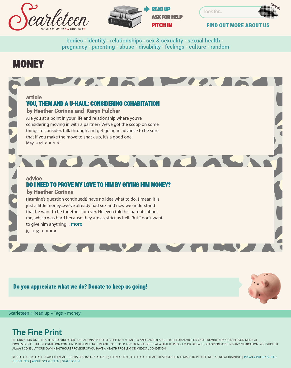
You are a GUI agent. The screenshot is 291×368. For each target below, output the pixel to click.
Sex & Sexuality (164, 40)
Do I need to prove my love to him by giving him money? (98, 184)
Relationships (126, 40)
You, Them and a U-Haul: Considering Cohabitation (92, 103)
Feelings (174, 46)
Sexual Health (204, 40)
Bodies (74, 40)
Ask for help (166, 17)
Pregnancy (74, 46)
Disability (150, 46)
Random (220, 46)
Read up (160, 9)
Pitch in (161, 25)
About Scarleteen (45, 361)
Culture (197, 46)
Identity (96, 40)
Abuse (126, 46)
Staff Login (71, 361)
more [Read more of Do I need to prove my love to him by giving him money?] (76, 225)
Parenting (103, 46)
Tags (58, 313)
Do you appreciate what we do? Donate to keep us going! (80, 286)
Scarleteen (19, 313)
